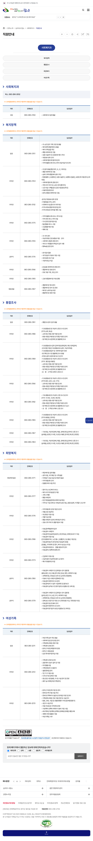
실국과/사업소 (19, 28)
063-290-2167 (29, 289)
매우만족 (13, 750)
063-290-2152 (29, 205)
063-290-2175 (29, 223)
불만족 (38, 750)
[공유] (77, 34)
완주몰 (78, 781)
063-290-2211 (29, 646)
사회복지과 (30, 28)
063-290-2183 (29, 442)
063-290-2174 (29, 257)
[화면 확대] (62, 34)
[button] (58, 17)
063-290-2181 (29, 322)
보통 (29, 750)
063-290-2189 (29, 359)
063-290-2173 (29, 560)
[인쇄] (72, 34)
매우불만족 (48, 750)
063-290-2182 (29, 402)
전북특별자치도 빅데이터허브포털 (58, 781)
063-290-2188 (29, 334)
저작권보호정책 (52, 803)
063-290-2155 (29, 241)
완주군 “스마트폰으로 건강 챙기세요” (23, 17)
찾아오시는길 (39, 803)
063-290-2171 (29, 478)
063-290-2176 (29, 516)
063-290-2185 (29, 420)
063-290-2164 (29, 270)
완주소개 (10, 28)
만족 (22, 750)
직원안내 (39, 28)
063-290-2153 (29, 181)
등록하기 (80, 756)
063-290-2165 (29, 279)
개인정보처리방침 (9, 803)
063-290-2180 (29, 578)
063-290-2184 (29, 384)
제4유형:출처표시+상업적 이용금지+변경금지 (35, 738)
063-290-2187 (29, 433)
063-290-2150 (29, 115)
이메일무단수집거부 (25, 803)
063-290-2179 (29, 601)
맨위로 (46, 833)
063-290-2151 (29, 154)
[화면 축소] (67, 34)
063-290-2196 (29, 539)
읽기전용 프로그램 (79, 803)
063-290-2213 (29, 703)
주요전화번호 (65, 803)
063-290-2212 (29, 672)
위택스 (38, 781)
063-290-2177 (29, 496)
